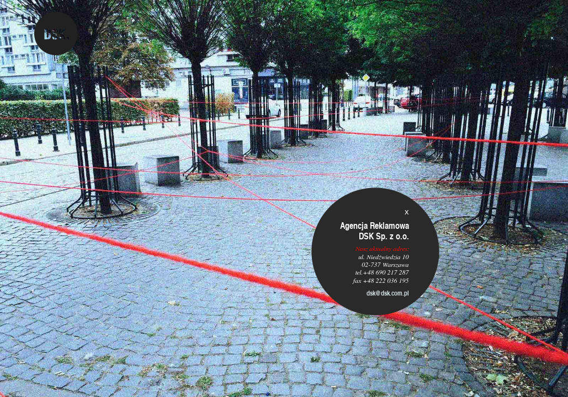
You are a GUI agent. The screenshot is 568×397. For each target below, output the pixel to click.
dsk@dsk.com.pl (388, 293)
